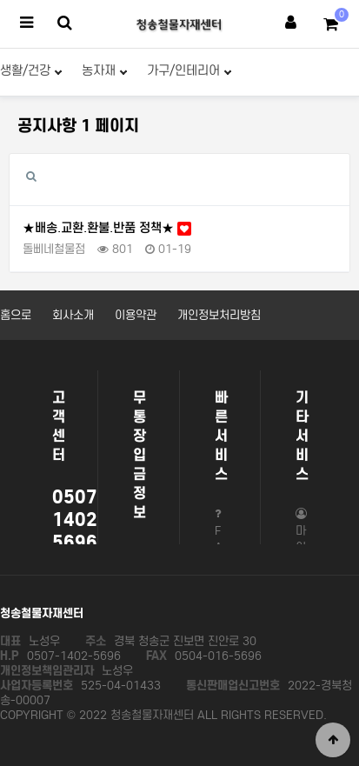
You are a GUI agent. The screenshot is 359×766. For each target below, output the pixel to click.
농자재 (104, 70)
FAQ (220, 540)
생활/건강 (31, 70)
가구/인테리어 (189, 70)
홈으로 (15, 315)
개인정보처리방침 (219, 315)
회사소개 (73, 315)
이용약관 (135, 315)
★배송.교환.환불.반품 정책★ (107, 228)
